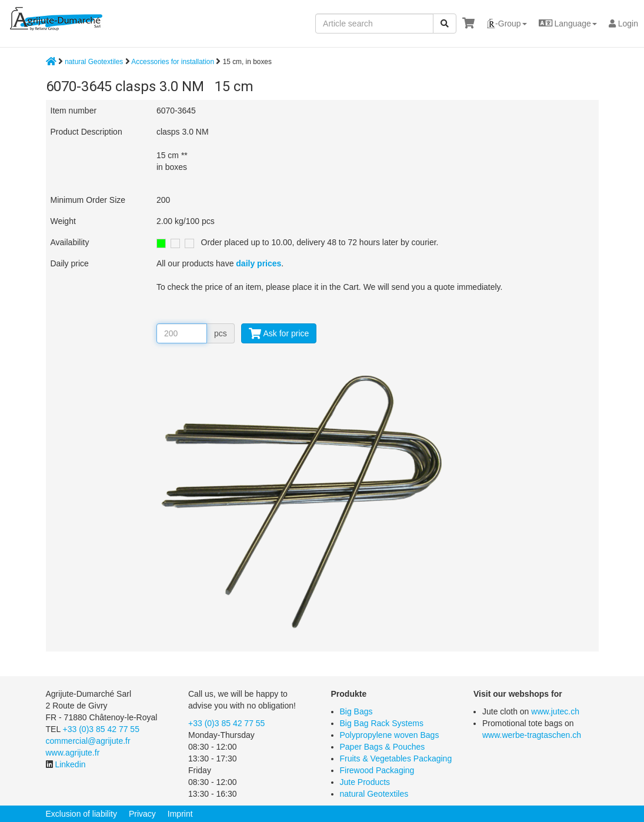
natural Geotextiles (94, 62)
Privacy (142, 813)
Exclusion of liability (81, 813)
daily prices (258, 263)
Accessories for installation (173, 62)
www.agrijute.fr (73, 752)
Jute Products (365, 782)
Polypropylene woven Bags (389, 735)
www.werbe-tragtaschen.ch (531, 735)
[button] (507, 23)
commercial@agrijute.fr (88, 741)
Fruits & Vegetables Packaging (396, 758)
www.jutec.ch (555, 711)
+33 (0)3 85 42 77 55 (101, 729)
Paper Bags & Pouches (382, 746)
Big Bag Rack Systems (381, 723)
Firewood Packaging (377, 770)
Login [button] (623, 23)
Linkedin (70, 764)
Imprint (180, 813)
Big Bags (356, 711)
